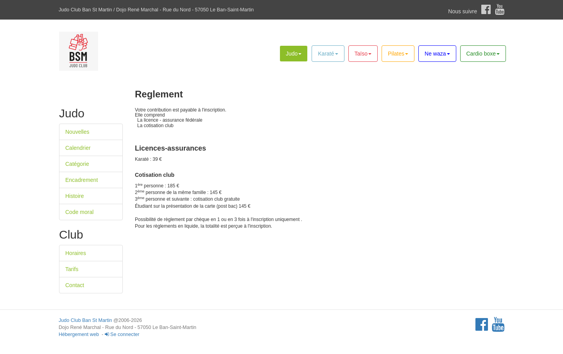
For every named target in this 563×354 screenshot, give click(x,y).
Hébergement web (79, 334)
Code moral (79, 212)
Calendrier (78, 148)
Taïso (363, 53)
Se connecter (122, 334)
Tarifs (71, 269)
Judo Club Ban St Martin (85, 320)
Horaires (75, 253)
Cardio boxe (483, 53)
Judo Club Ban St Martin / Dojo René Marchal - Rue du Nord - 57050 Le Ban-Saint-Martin (156, 10)
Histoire (74, 196)
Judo (293, 53)
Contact (74, 285)
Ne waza (437, 53)
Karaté (328, 53)
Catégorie (77, 164)
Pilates (398, 53)
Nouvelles (77, 132)
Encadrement (81, 180)
